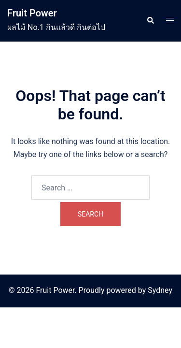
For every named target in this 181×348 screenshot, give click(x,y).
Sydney (160, 290)
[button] (150, 21)
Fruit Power (32, 13)
